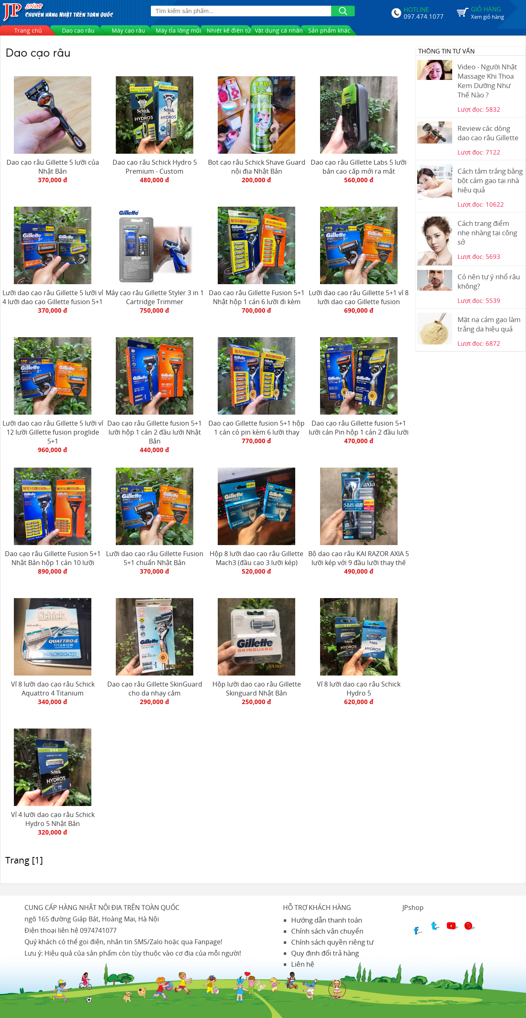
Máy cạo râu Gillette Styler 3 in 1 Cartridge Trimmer (155, 297)
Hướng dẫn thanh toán (326, 920)
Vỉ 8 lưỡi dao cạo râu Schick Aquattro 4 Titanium (53, 689)
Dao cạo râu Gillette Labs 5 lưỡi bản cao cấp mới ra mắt (359, 167)
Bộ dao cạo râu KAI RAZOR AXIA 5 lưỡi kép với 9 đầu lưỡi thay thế (358, 558)
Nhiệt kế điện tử (229, 30)
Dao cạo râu (78, 30)
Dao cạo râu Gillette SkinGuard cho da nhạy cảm (154, 689)
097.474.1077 (424, 15)
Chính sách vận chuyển (327, 931)
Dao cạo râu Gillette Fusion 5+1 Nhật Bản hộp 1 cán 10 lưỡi (53, 558)
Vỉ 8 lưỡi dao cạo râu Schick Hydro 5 (358, 689)
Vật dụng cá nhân (279, 30)
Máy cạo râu (128, 30)
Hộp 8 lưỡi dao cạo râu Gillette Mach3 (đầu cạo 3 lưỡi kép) (256, 558)
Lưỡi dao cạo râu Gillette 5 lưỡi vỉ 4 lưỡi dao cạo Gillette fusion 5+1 (52, 297)
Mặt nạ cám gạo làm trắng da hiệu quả (489, 324)
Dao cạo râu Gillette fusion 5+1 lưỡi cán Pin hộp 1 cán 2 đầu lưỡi (359, 428)
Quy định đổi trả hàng (325, 953)
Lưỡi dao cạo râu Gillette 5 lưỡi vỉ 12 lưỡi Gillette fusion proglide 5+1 (52, 432)
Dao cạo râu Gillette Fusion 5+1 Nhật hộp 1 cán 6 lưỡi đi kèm (257, 297)
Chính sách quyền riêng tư (332, 942)
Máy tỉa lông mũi (178, 30)
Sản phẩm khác (329, 30)
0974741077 (98, 930)
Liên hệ (302, 964)
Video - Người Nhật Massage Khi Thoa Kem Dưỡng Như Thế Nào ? (487, 80)
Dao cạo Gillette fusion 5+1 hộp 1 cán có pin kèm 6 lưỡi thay (256, 428)
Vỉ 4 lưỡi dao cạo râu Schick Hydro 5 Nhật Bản (53, 819)
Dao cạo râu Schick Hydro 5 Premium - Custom (155, 167)
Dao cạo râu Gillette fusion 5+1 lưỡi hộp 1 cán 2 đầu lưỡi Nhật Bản (154, 432)
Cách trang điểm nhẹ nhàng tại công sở (487, 233)
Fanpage (207, 941)
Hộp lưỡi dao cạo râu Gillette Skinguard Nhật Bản (256, 689)
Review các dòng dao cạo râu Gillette (488, 133)
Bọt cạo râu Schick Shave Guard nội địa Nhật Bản (256, 167)
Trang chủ (28, 30)
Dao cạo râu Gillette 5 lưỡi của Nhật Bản (53, 167)
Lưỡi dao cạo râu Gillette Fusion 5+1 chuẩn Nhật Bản (154, 558)
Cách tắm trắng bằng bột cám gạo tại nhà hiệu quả (490, 180)
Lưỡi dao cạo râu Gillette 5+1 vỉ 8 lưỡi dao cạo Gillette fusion (359, 297)
